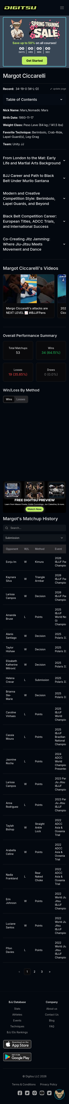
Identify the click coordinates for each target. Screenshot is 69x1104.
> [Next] (50, 971)
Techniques (17, 1026)
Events (17, 1020)
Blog (51, 1020)
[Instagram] (34, 1093)
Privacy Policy (48, 1084)
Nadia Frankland (10, 876)
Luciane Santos (10, 925)
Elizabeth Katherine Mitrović (10, 664)
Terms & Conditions (24, 1084)
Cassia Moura (10, 736)
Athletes (17, 1014)
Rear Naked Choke (39, 876)
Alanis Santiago (10, 635)
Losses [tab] (21, 399)
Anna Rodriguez (10, 804)
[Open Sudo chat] (59, 1094)
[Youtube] (42, 1093)
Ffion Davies (10, 950)
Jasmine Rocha (10, 761)
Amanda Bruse (10, 616)
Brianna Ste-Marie (10, 695)
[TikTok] (49, 1093)
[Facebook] (20, 1093)
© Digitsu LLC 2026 (34, 1076)
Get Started (34, 60)
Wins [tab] (9, 399)
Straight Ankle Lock (40, 827)
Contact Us (52, 1014)
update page (58, 88)
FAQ (51, 1026)
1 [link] (27, 971)
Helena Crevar (10, 679)
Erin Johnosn (10, 901)
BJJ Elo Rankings (17, 1032)
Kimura (39, 561)
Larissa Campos (10, 596)
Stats (17, 1008)
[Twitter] (27, 1093)
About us (51, 1008)
